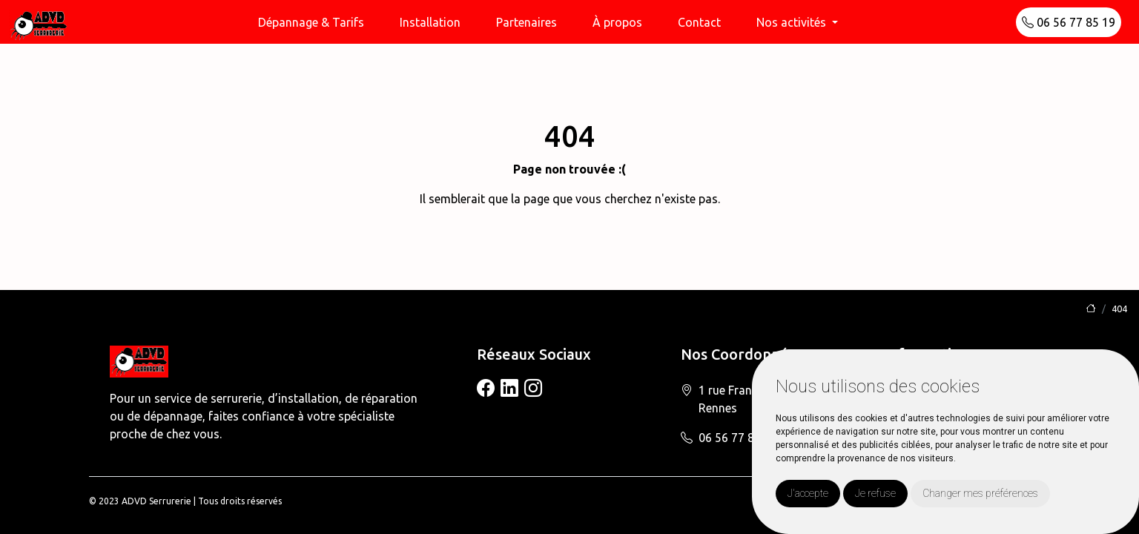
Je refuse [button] (875, 493)
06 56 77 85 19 (1068, 22)
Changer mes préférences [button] (980, 493)
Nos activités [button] (792, 22)
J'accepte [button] (808, 493)
